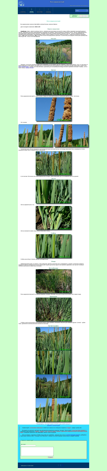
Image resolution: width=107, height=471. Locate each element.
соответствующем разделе (73, 435)
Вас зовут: (28, 445)
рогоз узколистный (23, 66)
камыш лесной (29, 67)
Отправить (50, 459)
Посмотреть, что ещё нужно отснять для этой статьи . (53, 424)
